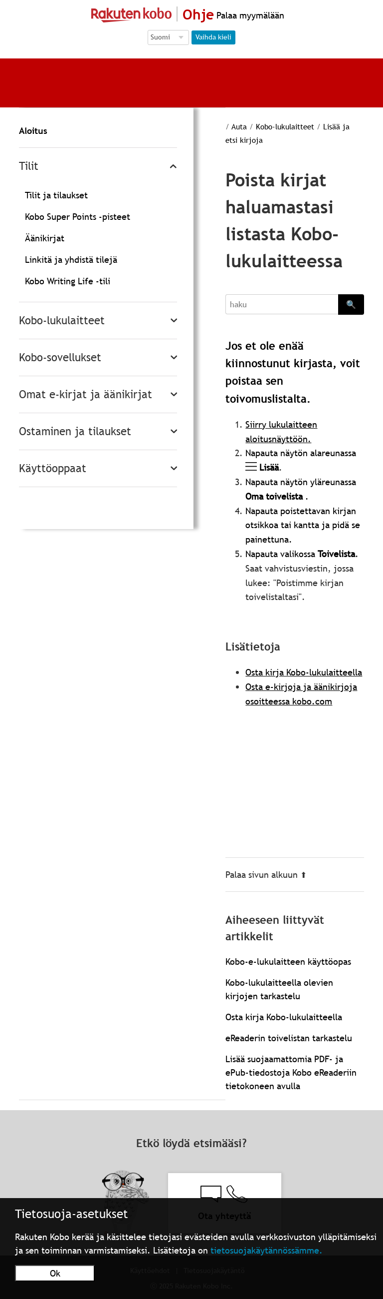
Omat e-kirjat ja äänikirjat (85, 394)
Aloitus (33, 130)
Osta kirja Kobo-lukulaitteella (303, 672)
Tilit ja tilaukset (56, 195)
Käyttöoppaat (52, 468)
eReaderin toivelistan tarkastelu (288, 1038)
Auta (239, 126)
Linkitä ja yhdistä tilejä (71, 259)
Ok (55, 1273)
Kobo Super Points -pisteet (77, 216)
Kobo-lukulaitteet (62, 320)
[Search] (281, 304)
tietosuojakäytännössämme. (266, 1250)
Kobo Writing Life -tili (67, 281)
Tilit (28, 166)
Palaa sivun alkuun (266, 874)
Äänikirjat (44, 238)
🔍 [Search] (351, 304)
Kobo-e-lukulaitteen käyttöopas (288, 961)
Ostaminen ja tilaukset (75, 431)
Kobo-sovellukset (60, 357)
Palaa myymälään (249, 15)
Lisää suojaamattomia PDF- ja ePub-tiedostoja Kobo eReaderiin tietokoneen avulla (291, 1072)
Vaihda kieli (213, 36)
